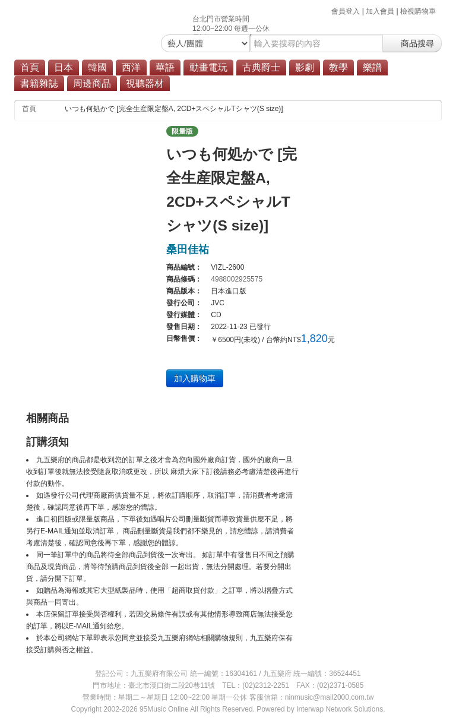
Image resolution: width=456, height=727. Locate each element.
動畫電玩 (208, 67)
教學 (338, 67)
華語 (165, 67)
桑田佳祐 (187, 249)
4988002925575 (236, 279)
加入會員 (380, 11)
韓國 (97, 67)
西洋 (131, 67)
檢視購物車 (418, 11)
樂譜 (372, 67)
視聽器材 (145, 83)
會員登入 (345, 11)
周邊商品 (92, 83)
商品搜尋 (412, 43)
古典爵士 (261, 67)
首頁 (29, 67)
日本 (63, 67)
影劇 (304, 67)
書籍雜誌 (39, 83)
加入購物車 (195, 378)
